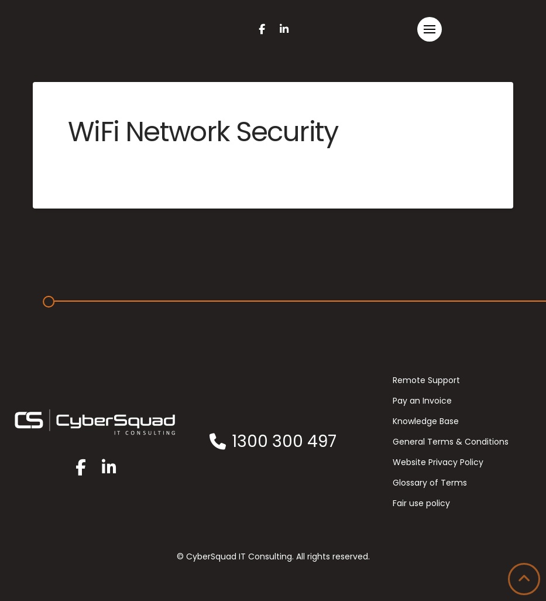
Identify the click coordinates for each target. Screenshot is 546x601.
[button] (429, 29)
